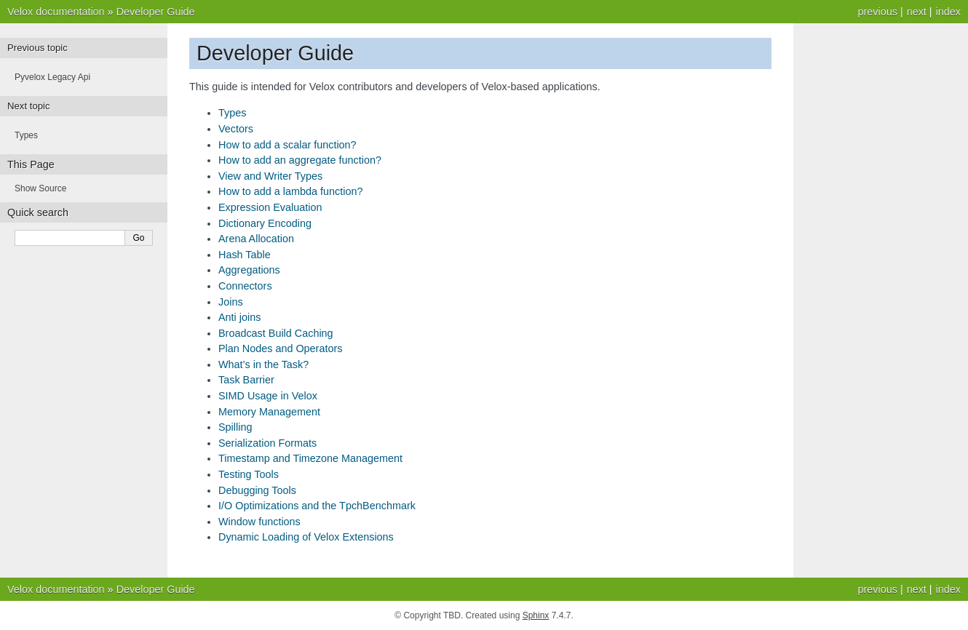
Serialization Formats (267, 443)
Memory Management (269, 412)
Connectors (245, 286)
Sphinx (536, 615)
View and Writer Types (270, 176)
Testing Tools (248, 474)
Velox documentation (56, 11)
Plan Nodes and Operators (280, 348)
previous (877, 11)
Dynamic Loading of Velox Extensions (306, 537)
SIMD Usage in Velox (267, 396)
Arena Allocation (256, 238)
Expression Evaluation (270, 207)
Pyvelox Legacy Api (52, 77)
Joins (230, 302)
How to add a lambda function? (290, 191)
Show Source (40, 188)
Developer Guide (155, 11)
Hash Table (244, 254)
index (948, 11)
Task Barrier (246, 380)
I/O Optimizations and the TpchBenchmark (317, 505)
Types (232, 113)
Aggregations (249, 270)
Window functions (259, 521)
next (917, 11)
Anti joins (239, 317)
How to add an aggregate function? (299, 160)
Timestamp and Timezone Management (310, 458)
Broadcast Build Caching (275, 333)
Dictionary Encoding (265, 223)
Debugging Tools (257, 490)
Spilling (235, 427)
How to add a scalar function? (287, 145)
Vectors (235, 129)
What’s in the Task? (263, 364)
